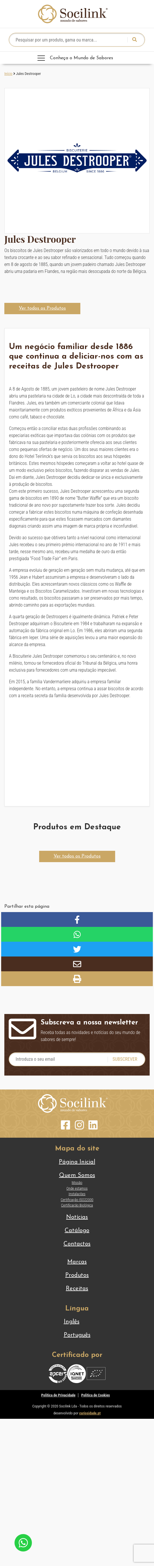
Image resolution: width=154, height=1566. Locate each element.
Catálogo (77, 1231)
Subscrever (125, 1059)
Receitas (77, 1289)
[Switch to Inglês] (77, 1321)
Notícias (77, 1217)
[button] (42, 308)
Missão (77, 1182)
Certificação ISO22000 (77, 1200)
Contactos (77, 1244)
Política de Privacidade (58, 1395)
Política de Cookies (95, 1395)
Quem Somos (77, 1175)
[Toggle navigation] (77, 58)
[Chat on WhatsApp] (23, 1542)
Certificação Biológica (77, 1205)
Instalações (76, 1194)
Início (8, 73)
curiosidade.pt (90, 1413)
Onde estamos (77, 1188)
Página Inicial (77, 1162)
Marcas (77, 1262)
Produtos (77, 1275)
